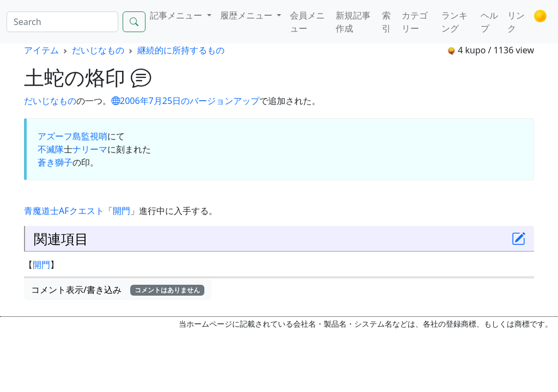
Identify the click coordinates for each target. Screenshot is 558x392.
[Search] (62, 21)
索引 (386, 21)
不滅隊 (51, 149)
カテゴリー (415, 21)
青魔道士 (41, 211)
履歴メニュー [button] (247, 15)
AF (64, 211)
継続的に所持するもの (181, 50)
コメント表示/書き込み (117, 290)
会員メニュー (307, 21)
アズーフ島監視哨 (72, 136)
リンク (516, 21)
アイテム (41, 50)
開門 (121, 211)
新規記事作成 (353, 21)
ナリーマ (89, 149)
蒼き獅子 (55, 162)
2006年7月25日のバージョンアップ (185, 101)
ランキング (454, 21)
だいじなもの (98, 50)
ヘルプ (489, 21)
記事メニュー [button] (177, 15)
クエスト (86, 211)
